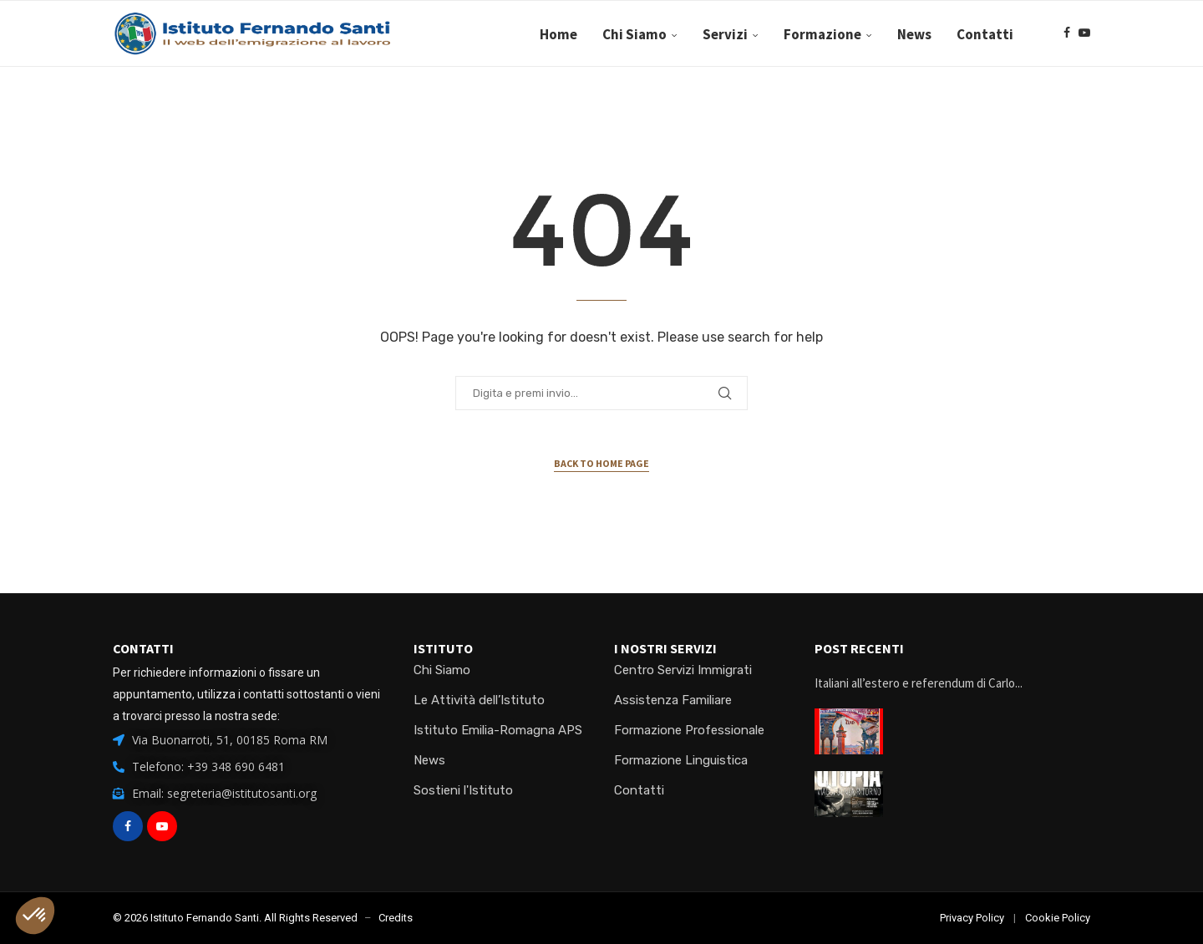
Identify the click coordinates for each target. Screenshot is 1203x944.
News (914, 34)
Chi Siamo (634, 34)
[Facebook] (1066, 34)
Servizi (725, 34)
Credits (395, 917)
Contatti (985, 34)
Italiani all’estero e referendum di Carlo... (919, 683)
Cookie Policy (1057, 917)
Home (558, 34)
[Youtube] (1084, 34)
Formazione (822, 34)
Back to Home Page (601, 463)
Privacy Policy (972, 917)
